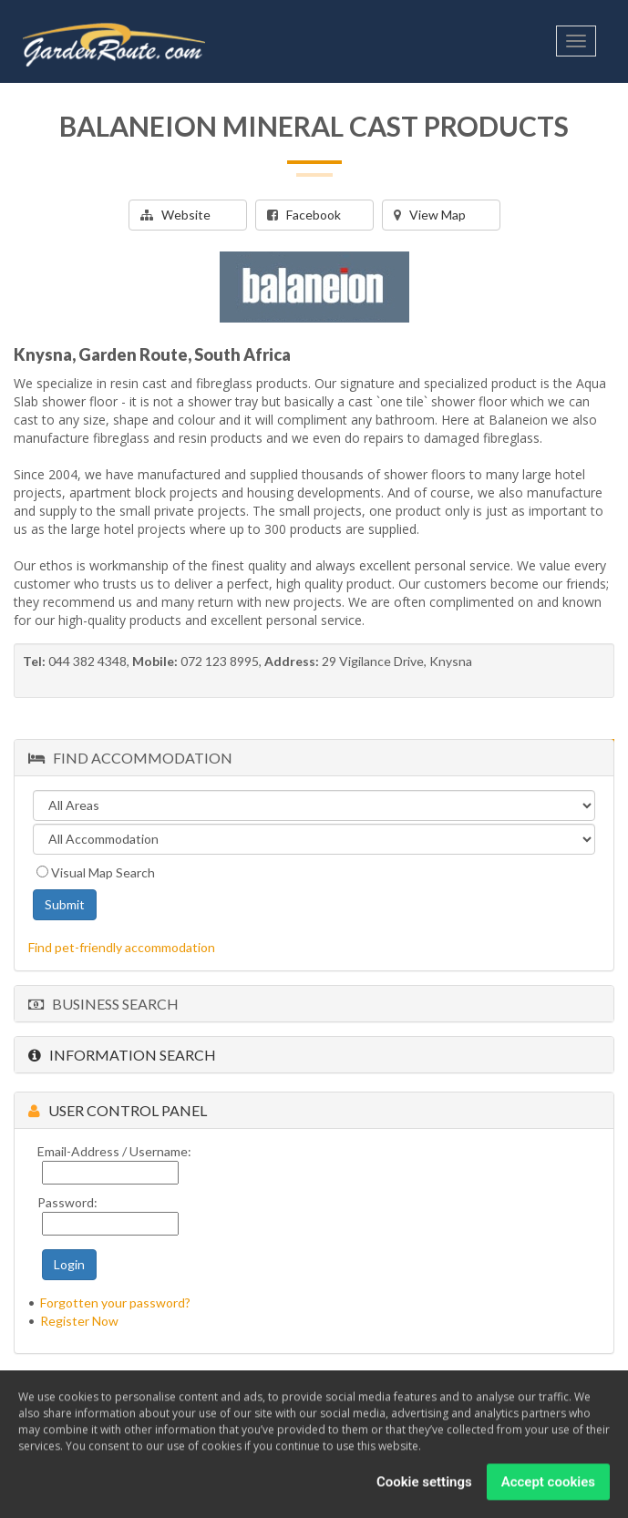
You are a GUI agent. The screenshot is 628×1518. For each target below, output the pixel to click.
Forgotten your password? (115, 1302)
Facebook (304, 214)
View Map (430, 214)
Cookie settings (424, 1483)
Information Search (122, 1054)
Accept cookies (548, 1483)
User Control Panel (117, 1110)
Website (175, 214)
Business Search (103, 1003)
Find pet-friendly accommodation (121, 947)
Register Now (79, 1320)
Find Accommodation (130, 757)
